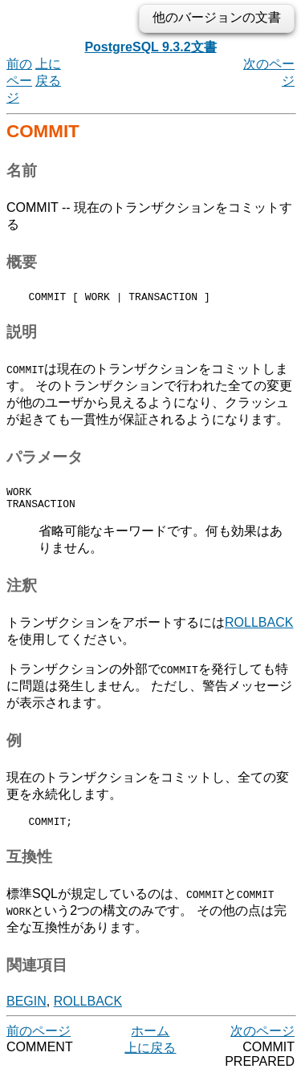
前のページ (19, 80)
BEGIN (26, 1011)
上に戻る (150, 1057)
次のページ (262, 1040)
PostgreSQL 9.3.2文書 (150, 47)
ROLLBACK (259, 629)
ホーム (150, 1040)
